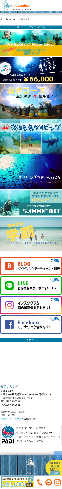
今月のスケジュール (11, 418)
